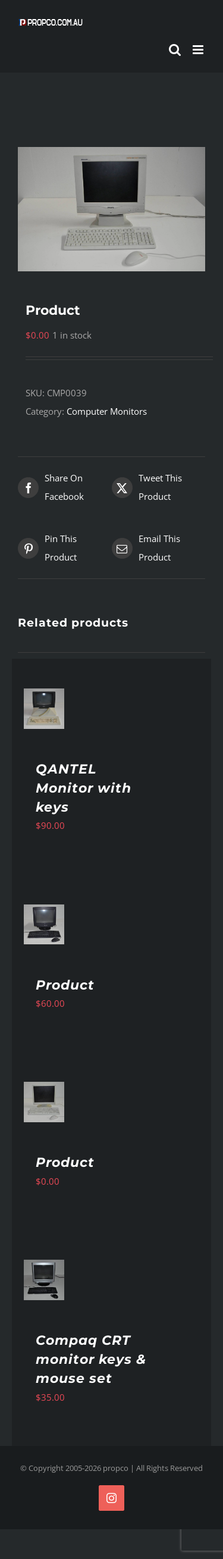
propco (115, 1468)
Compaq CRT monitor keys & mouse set (91, 1359)
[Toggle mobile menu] (199, 49)
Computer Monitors (107, 411)
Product (65, 985)
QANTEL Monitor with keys (83, 788)
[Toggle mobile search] (175, 49)
